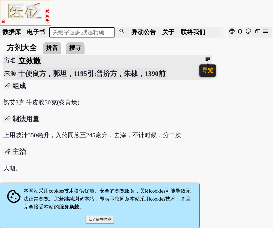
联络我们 (193, 31)
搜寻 (75, 47)
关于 (168, 31)
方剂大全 (22, 47)
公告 (143, 31)
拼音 (52, 47)
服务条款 (69, 207)
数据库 (11, 31)
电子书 (36, 31)
